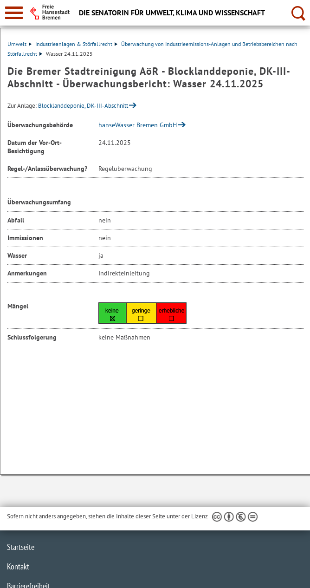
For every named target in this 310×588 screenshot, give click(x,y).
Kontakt (18, 566)
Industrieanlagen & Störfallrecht (76, 43)
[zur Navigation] (14, 13)
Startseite (20, 547)
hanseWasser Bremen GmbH (137, 125)
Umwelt (19, 43)
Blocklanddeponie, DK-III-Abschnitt (83, 106)
